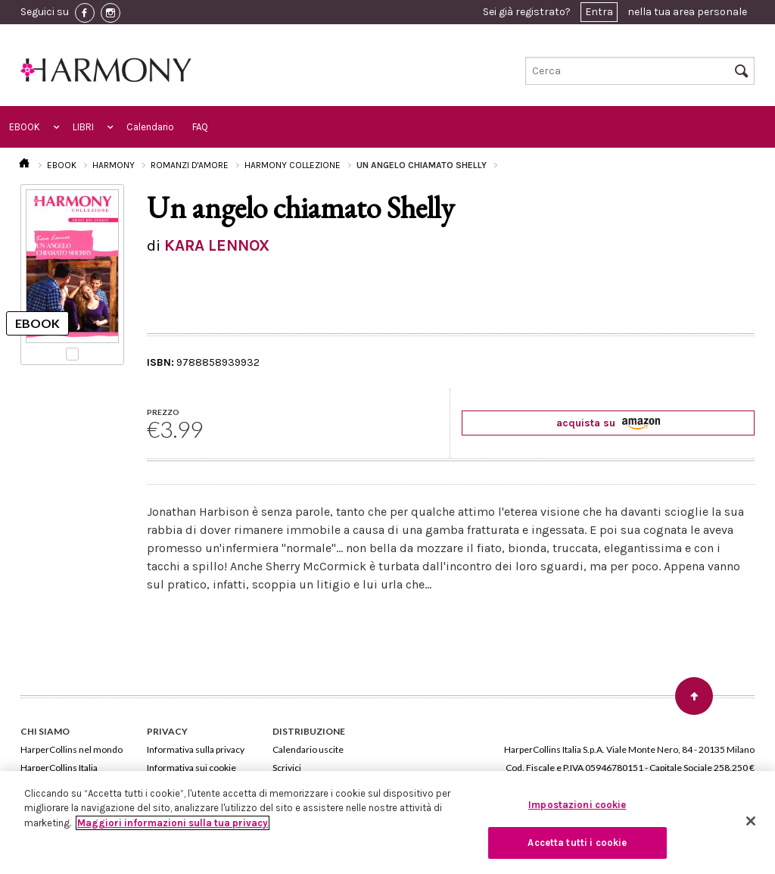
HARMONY (113, 165)
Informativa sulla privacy (195, 749)
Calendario (150, 127)
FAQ (200, 127)
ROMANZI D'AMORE (190, 165)
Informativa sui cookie (191, 767)
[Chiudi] (750, 821)
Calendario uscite (308, 749)
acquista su (608, 423)
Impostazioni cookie (577, 804)
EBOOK (24, 127)
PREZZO (163, 412)
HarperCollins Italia (59, 767)
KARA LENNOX (216, 245)
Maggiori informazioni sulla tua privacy (172, 823)
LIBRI (83, 127)
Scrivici (286, 767)
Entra (599, 11)
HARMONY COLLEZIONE (292, 165)
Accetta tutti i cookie (577, 842)
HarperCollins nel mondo (71, 749)
